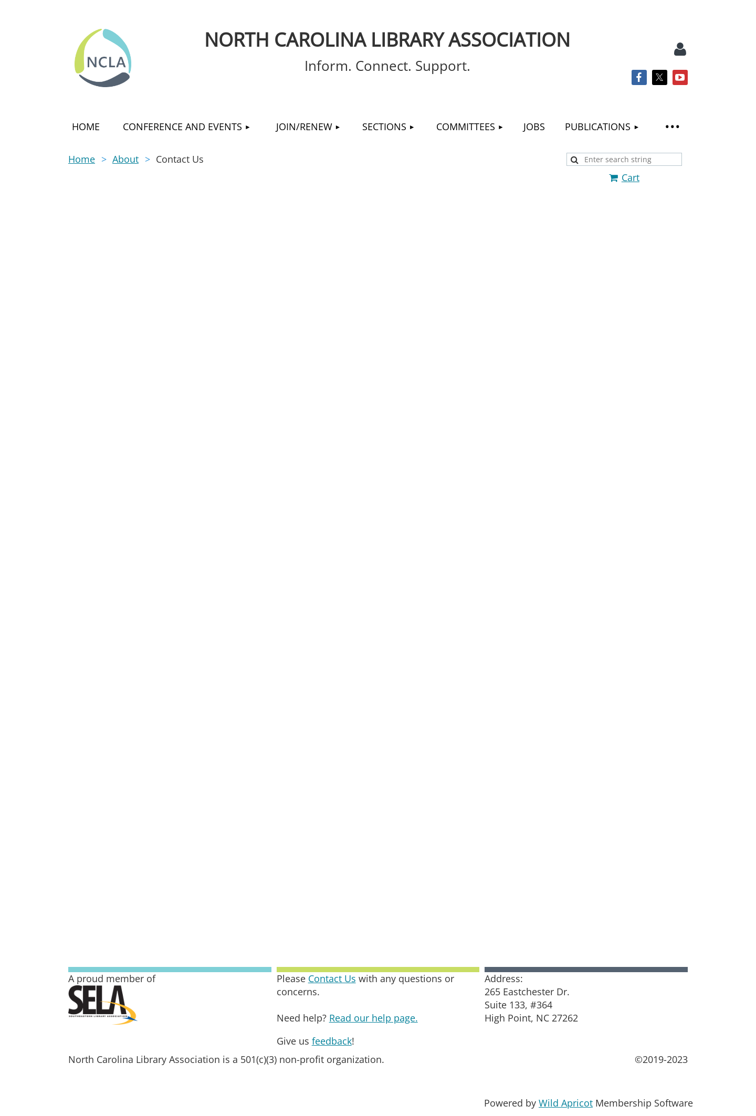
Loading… (378, 564)
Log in (680, 49)
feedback (332, 1041)
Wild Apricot (566, 1103)
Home (81, 159)
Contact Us (332, 978)
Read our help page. (373, 1018)
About (125, 159)
